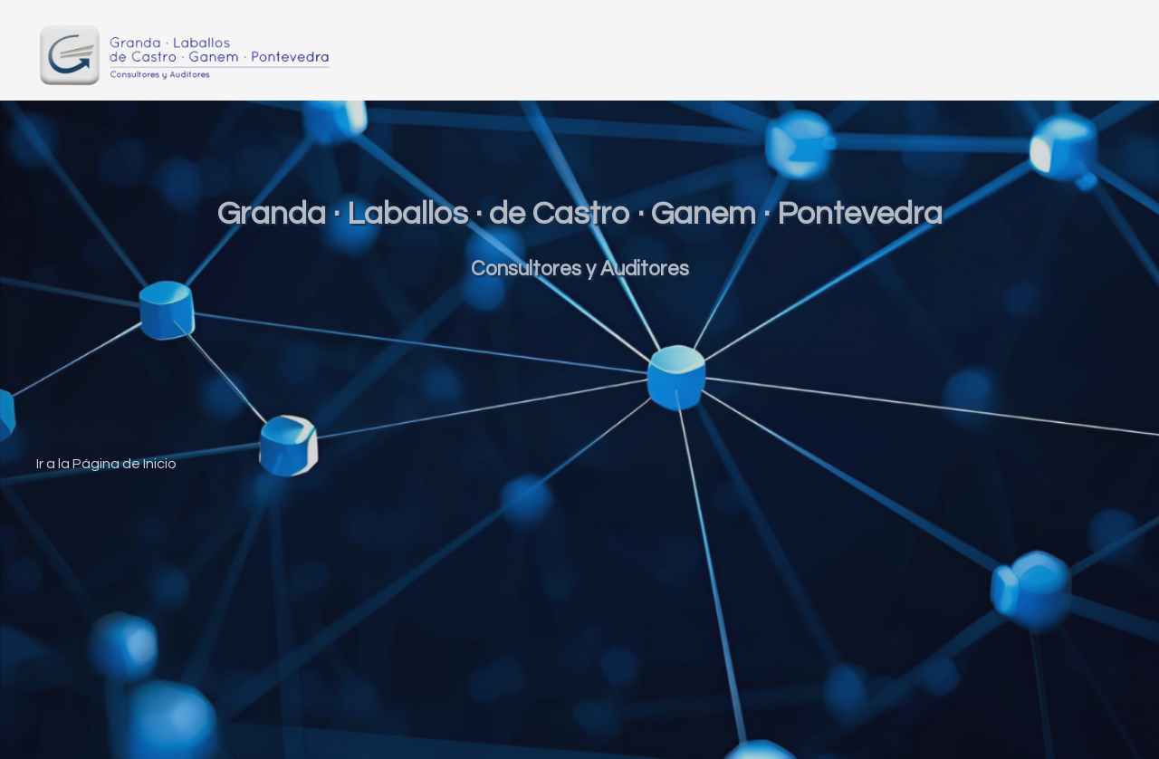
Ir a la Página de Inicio (106, 463)
